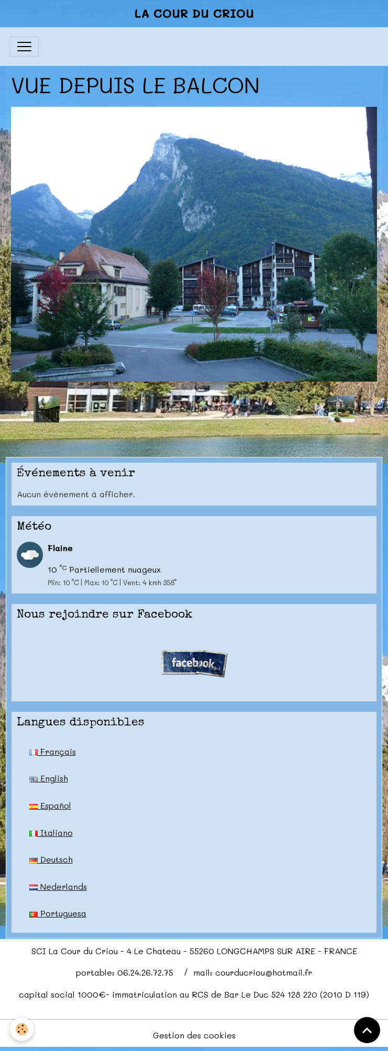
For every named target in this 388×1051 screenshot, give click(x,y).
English (48, 778)
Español (50, 805)
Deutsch (51, 859)
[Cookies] (22, 1029)
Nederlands (58, 886)
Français (52, 751)
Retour (194, 409)
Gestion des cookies (194, 1035)
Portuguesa (57, 913)
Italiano (51, 832)
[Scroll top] (367, 1030)
